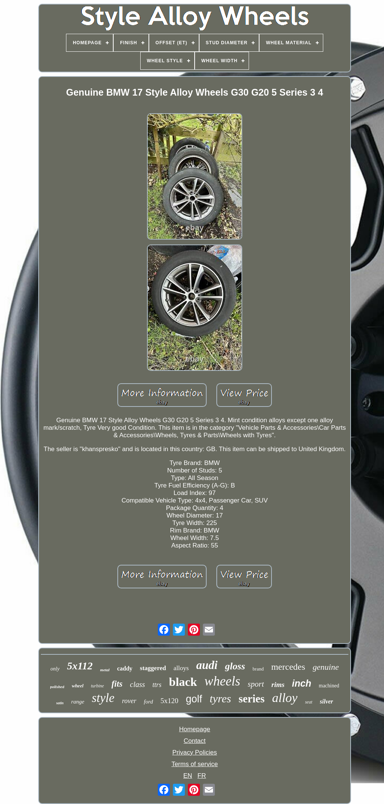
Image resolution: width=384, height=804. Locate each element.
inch (301, 683)
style (103, 698)
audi (207, 665)
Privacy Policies (194, 752)
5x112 (80, 666)
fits (116, 683)
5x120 (169, 701)
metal (105, 670)
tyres (220, 698)
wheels (222, 681)
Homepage (194, 729)
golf (194, 699)
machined (329, 685)
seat (308, 702)
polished (57, 686)
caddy (124, 668)
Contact (195, 740)
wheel (77, 685)
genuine (326, 667)
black (183, 681)
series (251, 699)
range (77, 702)
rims (278, 684)
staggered (153, 668)
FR (202, 775)
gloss (235, 666)
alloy (284, 698)
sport (256, 684)
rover (129, 701)
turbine (97, 685)
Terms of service (194, 764)
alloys (181, 668)
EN (187, 775)
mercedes (288, 667)
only (55, 669)
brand (258, 669)
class (137, 684)
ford (148, 702)
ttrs (157, 684)
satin (60, 703)
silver (326, 701)
